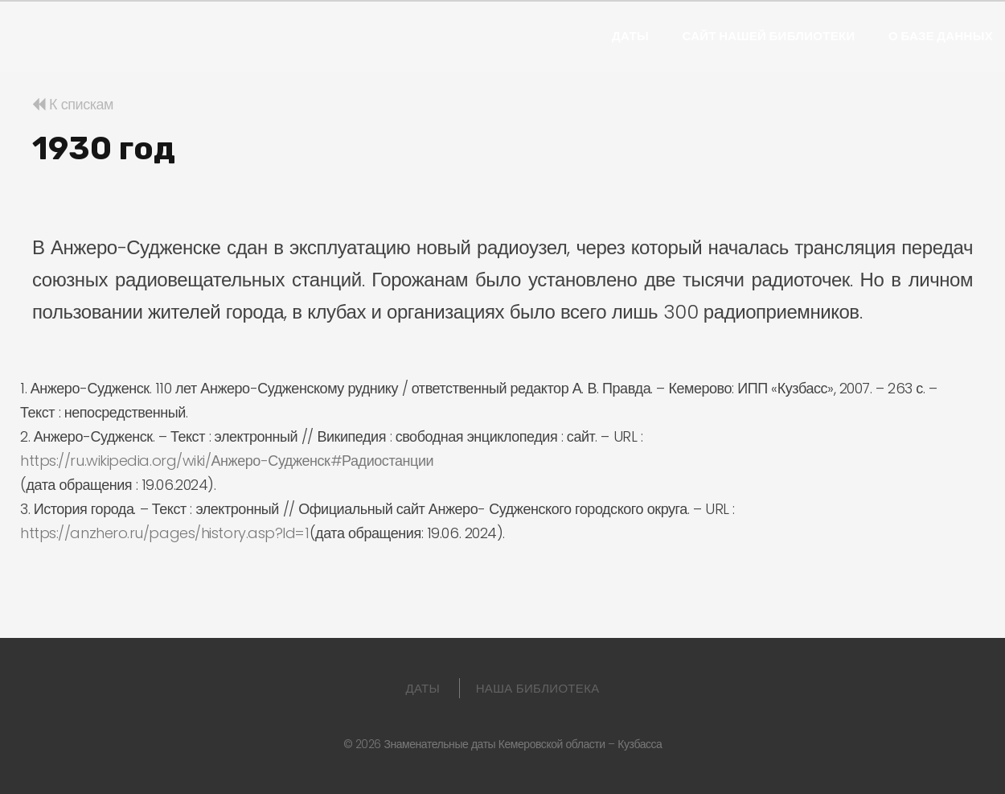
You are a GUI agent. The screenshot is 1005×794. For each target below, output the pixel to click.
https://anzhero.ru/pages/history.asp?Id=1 (165, 533)
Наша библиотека (538, 688)
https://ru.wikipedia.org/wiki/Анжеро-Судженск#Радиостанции (226, 460)
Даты (630, 36)
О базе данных (940, 36)
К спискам (72, 104)
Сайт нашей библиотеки (768, 36)
